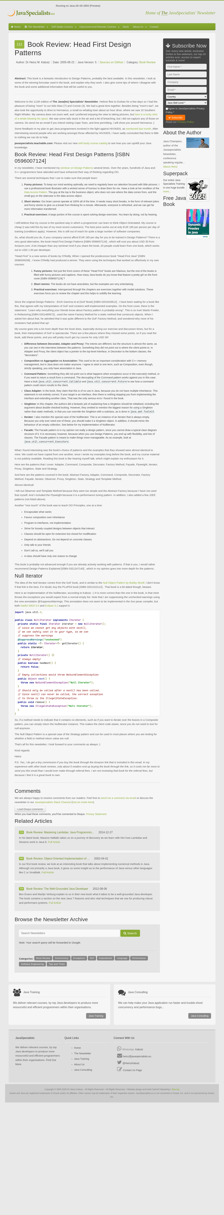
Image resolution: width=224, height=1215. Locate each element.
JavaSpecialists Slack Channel (53, 802)
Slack (125, 26)
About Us (140, 26)
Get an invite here (82, 802)
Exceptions (79, 958)
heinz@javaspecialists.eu (137, 1056)
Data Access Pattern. (36, 192)
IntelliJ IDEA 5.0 (29, 605)
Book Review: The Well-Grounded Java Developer (57, 888)
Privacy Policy (185, 121)
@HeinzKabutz (130, 1063)
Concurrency (61, 958)
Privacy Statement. (96, 814)
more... (167, 191)
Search (130, 933)
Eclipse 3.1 (51, 605)
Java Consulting (199, 1015)
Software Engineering (32, 964)
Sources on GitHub (111, 62)
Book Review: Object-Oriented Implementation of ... (58, 858)
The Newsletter (36, 26)
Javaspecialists (31, 13)
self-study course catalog (92, 143)
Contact (154, 26)
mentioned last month (138, 128)
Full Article (54, 841)
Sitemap (176, 1089)
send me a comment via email (118, 797)
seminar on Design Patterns (76, 167)
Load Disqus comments (30, 809)
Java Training (96, 1015)
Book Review (147, 62)
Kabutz (139, 1049)
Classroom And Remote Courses (99, 26)
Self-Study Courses (63, 26)
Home (15, 26)
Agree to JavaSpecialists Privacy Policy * (185, 110)
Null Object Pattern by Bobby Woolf (123, 582)
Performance (139, 958)
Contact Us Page (132, 1070)
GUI (92, 958)
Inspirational (105, 958)
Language (122, 958)
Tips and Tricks (57, 964)
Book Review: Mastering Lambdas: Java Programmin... (60, 832)
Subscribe (175, 117)
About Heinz (170, 166)
